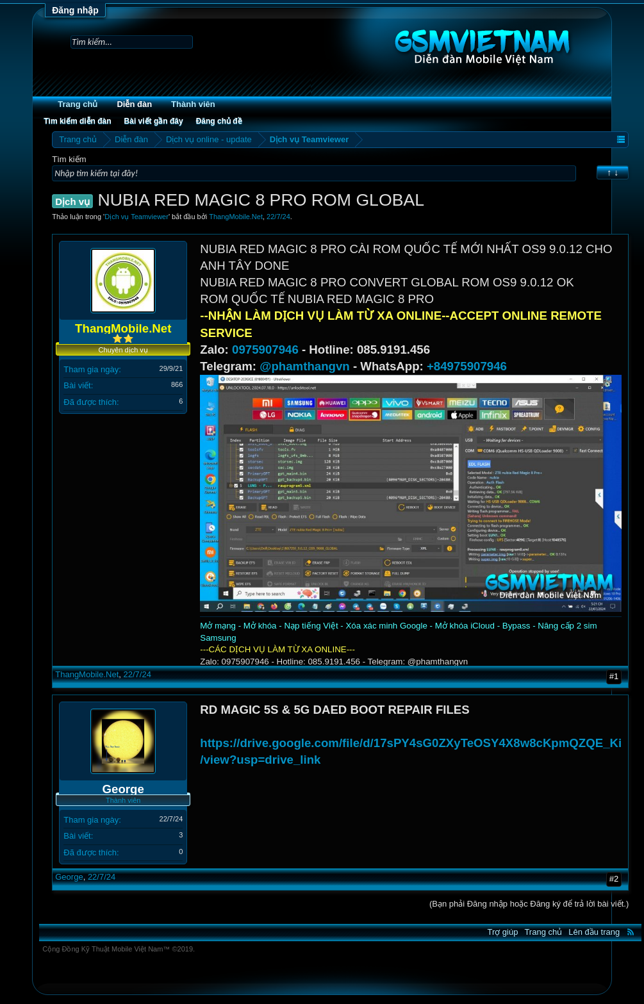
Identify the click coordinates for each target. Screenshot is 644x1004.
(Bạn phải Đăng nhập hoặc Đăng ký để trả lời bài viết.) (529, 904)
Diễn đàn (134, 104)
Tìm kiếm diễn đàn (77, 121)
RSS (630, 931)
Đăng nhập (75, 10)
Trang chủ (77, 104)
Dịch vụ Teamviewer (136, 216)
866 (177, 384)
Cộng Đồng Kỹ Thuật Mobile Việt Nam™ (118, 949)
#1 (613, 676)
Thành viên (193, 104)
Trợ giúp (502, 932)
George (69, 877)
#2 (613, 879)
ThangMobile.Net (236, 216)
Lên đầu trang (594, 932)
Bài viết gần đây (153, 121)
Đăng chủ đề (219, 121)
